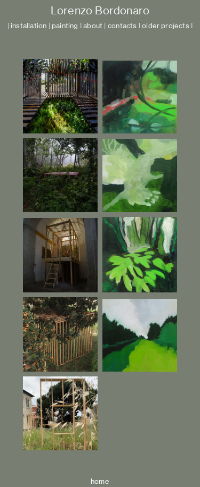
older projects (165, 26)
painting (65, 26)
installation (28, 26)
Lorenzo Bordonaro (100, 10)
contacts (122, 26)
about (92, 26)
